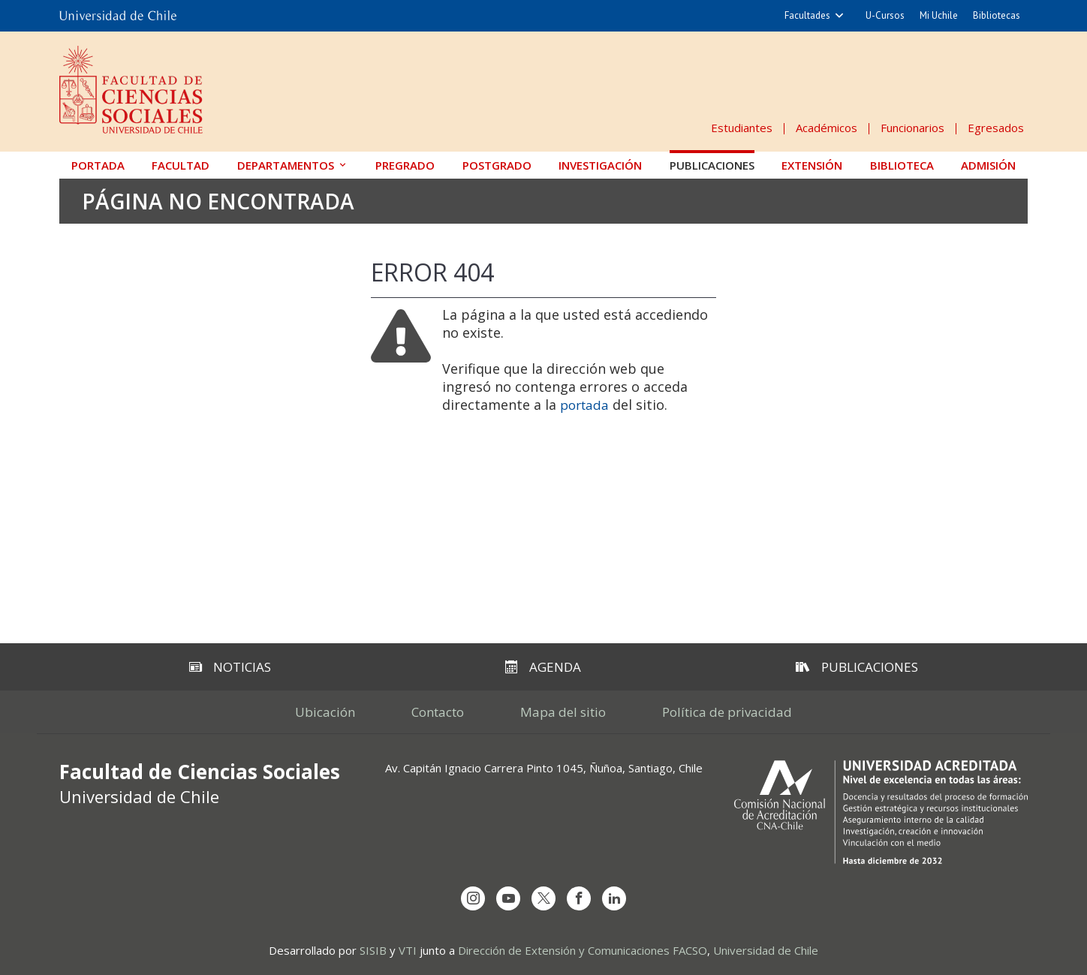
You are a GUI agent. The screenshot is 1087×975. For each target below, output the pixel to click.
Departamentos (285, 165)
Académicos (826, 127)
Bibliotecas (996, 15)
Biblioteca (902, 165)
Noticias (230, 667)
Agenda (543, 667)
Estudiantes (741, 127)
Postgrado (496, 165)
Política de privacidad (727, 712)
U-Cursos (885, 15)
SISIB (373, 950)
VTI (408, 950)
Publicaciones (712, 165)
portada (584, 405)
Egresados (996, 127)
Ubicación (325, 712)
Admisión (988, 165)
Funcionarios (912, 127)
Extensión (811, 165)
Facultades (807, 15)
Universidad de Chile (765, 950)
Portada (98, 165)
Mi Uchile (939, 15)
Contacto (437, 712)
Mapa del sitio (563, 712)
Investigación (600, 165)
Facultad (180, 165)
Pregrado (405, 165)
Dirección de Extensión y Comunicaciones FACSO (582, 950)
